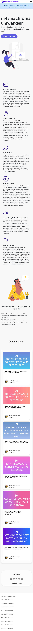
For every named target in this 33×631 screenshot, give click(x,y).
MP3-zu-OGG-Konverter (7, 628)
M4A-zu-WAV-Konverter (7, 614)
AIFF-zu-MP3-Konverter (7, 599)
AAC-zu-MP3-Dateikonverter (8, 596)
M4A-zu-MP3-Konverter (7, 610)
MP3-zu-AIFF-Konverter (7, 621)
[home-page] (10, 1)
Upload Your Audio (9, 36)
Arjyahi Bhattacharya (14, 380)
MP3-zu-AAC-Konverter (7, 617)
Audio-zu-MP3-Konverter (7, 603)
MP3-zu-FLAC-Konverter (7, 625)
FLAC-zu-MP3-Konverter (7, 607)
